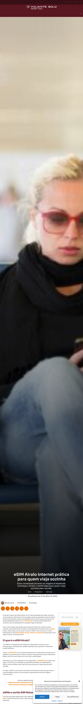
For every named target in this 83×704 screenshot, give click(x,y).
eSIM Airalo (13, 652)
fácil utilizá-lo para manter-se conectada (30, 633)
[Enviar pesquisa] (77, 617)
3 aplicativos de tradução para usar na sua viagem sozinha (29, 682)
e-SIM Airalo (27, 621)
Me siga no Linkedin (70, 624)
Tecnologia (49, 592)
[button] (79, 681)
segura (52, 629)
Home (29, 592)
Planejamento (39, 592)
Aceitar (42, 697)
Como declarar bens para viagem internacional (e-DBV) (29, 685)
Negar (57, 697)
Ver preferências (73, 697)
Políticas (54, 701)
